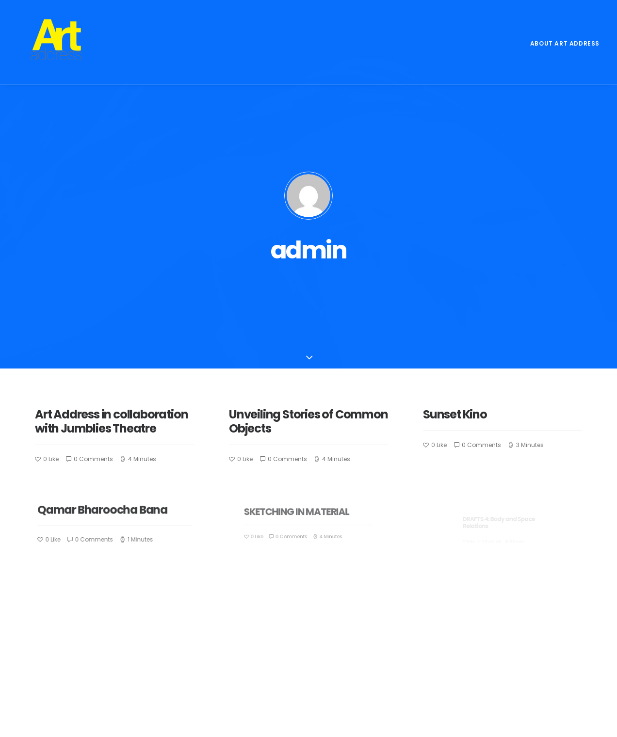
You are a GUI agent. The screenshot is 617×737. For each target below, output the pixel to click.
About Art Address (565, 43)
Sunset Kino (459, 312)
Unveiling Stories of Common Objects (308, 318)
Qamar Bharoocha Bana (107, 411)
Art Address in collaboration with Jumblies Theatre (111, 318)
